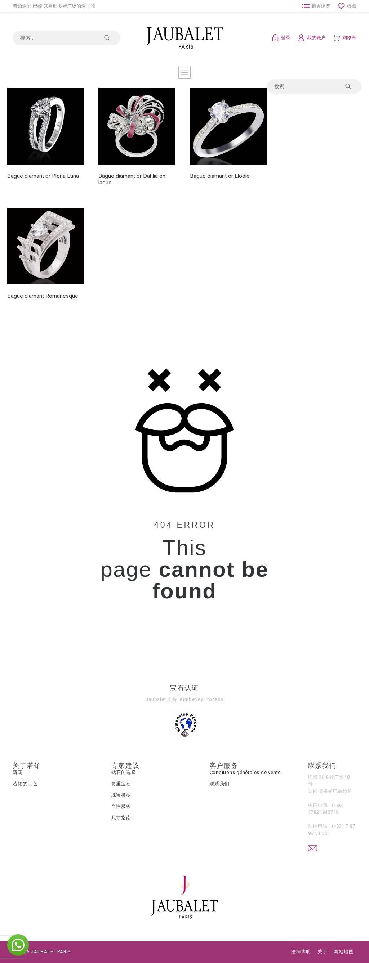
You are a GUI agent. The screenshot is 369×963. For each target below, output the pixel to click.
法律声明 (301, 951)
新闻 (18, 772)
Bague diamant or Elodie (220, 176)
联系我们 (220, 783)
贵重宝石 (121, 783)
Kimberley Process (201, 699)
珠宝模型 (121, 795)
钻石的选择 (123, 772)
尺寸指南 (121, 817)
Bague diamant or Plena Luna (43, 176)
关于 (322, 951)
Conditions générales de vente (245, 772)
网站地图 (344, 951)
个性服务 (121, 806)
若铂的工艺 (25, 783)
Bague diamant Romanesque (42, 296)
